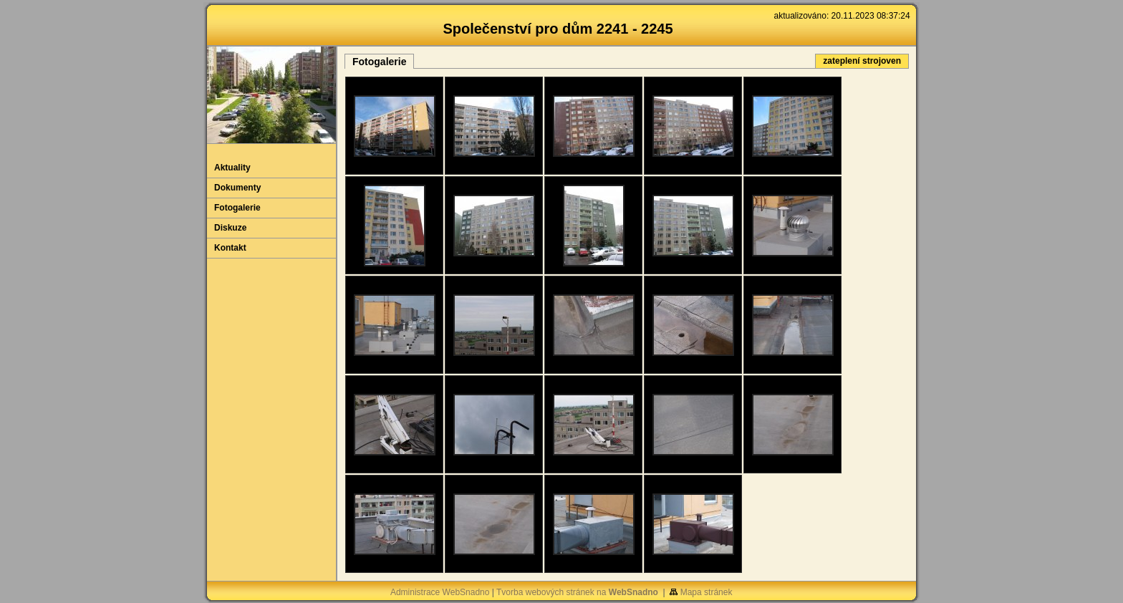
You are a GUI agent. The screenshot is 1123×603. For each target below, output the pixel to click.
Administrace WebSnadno (440, 592)
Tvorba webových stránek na (577, 592)
